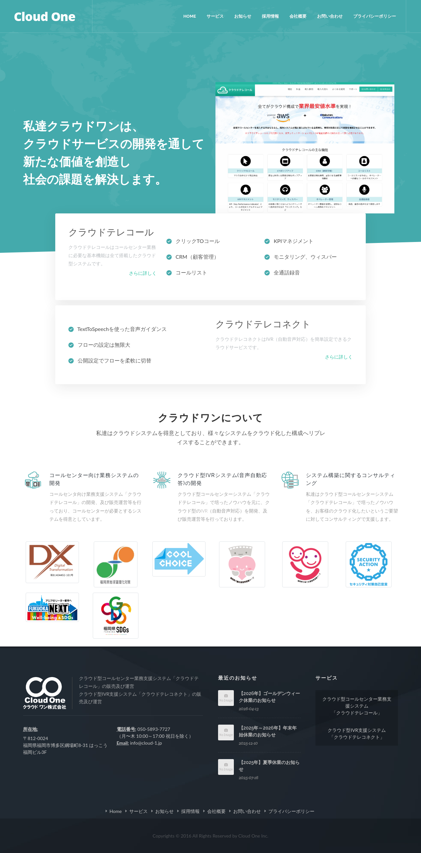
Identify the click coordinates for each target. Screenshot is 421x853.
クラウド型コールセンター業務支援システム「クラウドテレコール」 (356, 705)
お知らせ (164, 811)
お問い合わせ (247, 811)
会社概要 (216, 811)
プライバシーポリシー (291, 811)
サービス (138, 811)
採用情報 (190, 811)
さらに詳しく (143, 273)
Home (116, 811)
